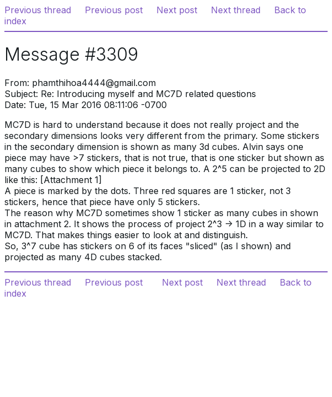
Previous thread (37, 9)
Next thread (235, 9)
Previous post (114, 9)
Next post (176, 9)
